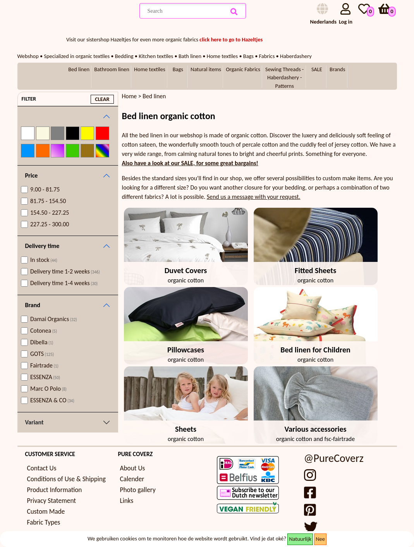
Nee (320, 538)
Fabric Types (43, 522)
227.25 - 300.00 (49, 224)
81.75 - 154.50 (48, 201)
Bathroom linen (111, 69)
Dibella (41, 342)
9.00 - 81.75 (45, 189)
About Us (132, 468)
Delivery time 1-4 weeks (64, 283)
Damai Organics (53, 319)
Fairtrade (44, 365)
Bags (178, 69)
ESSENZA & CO (52, 400)
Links (127, 501)
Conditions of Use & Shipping (66, 479)
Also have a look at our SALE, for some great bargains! (190, 163)
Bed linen (78, 69)
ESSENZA (45, 377)
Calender (132, 479)
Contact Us (42, 468)
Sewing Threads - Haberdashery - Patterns (284, 77)
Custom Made (46, 512)
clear (102, 99)
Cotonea (43, 330)
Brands (337, 69)
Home (129, 96)
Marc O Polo (48, 388)
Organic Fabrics (243, 69)
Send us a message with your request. (254, 196)
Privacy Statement (51, 501)
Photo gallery (138, 490)
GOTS (42, 353)
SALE (316, 69)
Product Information (54, 490)
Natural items (206, 69)
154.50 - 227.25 (49, 212)
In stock (43, 259)
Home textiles (149, 69)
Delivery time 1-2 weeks (65, 271)
